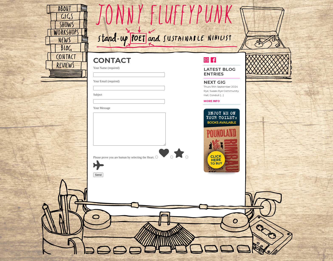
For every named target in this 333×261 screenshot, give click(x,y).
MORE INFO (212, 101)
